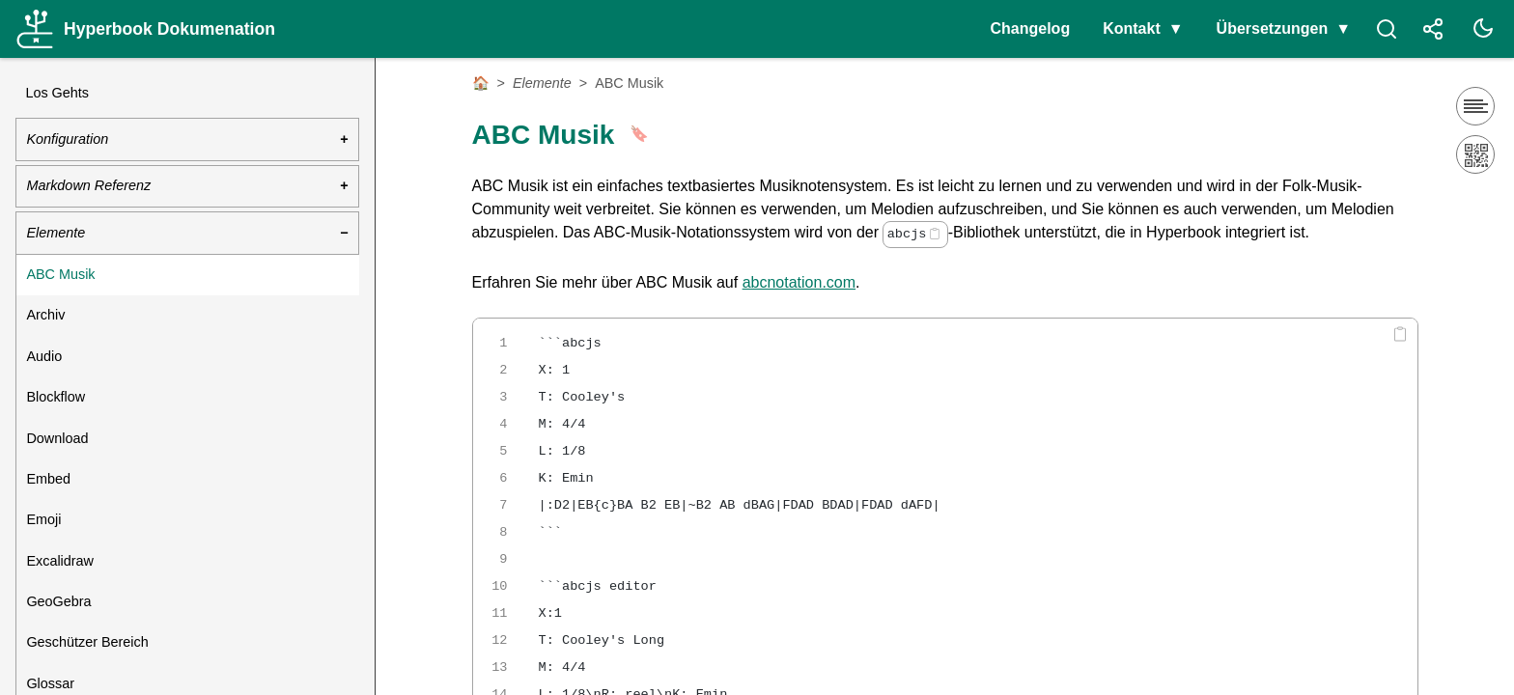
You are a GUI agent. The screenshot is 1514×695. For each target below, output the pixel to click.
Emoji (43, 519)
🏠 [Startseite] (481, 83)
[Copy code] (934, 233)
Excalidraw (60, 561)
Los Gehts (57, 92)
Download (57, 438)
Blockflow (55, 396)
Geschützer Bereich (87, 642)
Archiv (45, 314)
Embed (48, 478)
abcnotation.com (799, 282)
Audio (44, 356)
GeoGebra (58, 601)
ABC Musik (60, 274)
